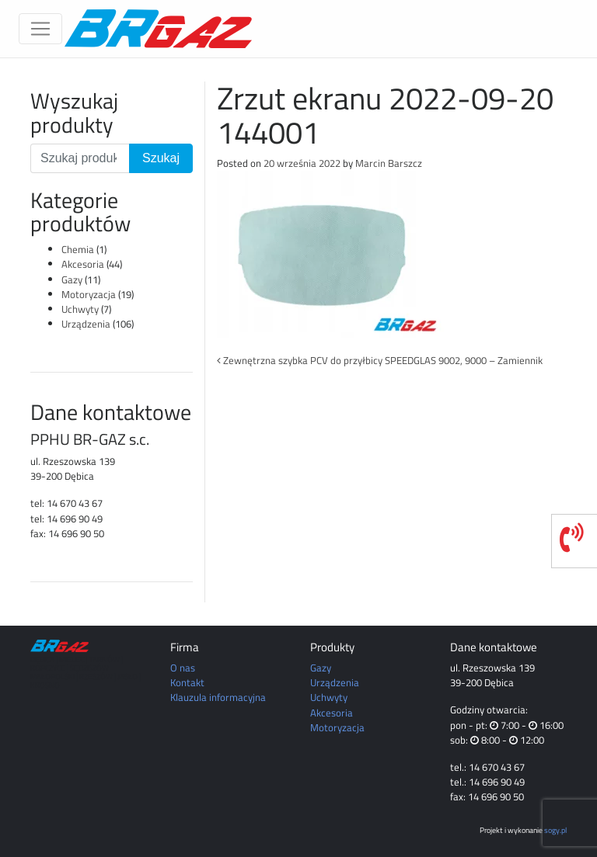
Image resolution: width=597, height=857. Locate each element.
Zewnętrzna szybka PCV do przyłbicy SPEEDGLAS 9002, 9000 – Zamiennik (380, 360)
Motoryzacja (88, 294)
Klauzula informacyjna (218, 697)
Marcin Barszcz (388, 163)
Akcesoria (82, 264)
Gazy (71, 279)
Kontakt (187, 682)
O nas (182, 667)
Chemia (77, 249)
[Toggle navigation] (40, 28)
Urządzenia (85, 323)
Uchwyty (80, 309)
